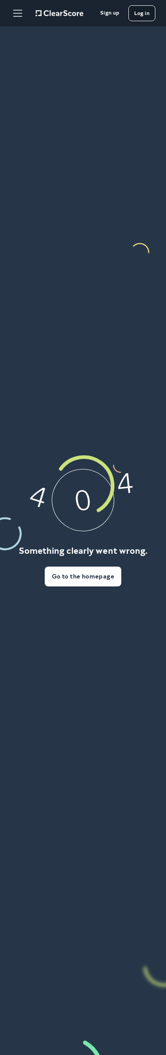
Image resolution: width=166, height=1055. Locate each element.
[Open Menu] (18, 13)
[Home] (59, 13)
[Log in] (141, 13)
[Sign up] (110, 13)
